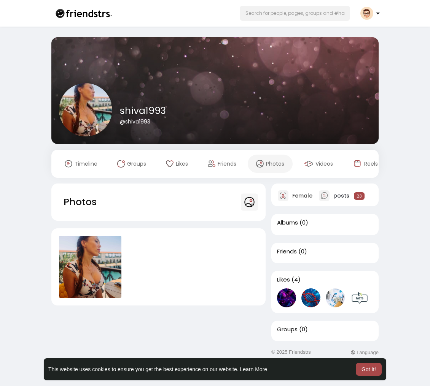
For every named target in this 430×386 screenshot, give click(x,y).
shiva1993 (143, 110)
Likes (283, 280)
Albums (287, 223)
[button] (295, 13)
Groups (287, 329)
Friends (287, 251)
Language (364, 352)
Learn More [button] (254, 369)
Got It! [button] (369, 369)
